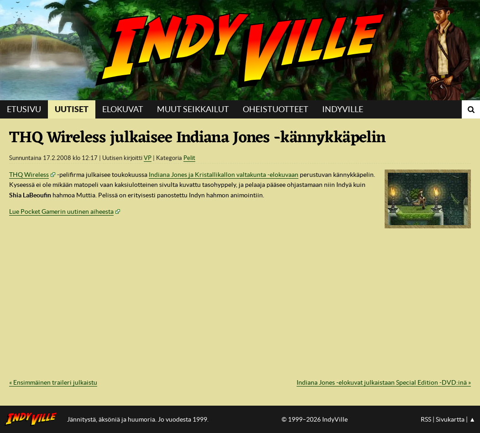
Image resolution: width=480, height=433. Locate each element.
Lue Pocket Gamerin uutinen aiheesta (61, 211)
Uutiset (72, 109)
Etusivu (24, 109)
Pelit (189, 158)
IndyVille (240, 50)
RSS (426, 419)
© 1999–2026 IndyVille (315, 419)
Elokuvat (122, 109)
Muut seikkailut (193, 109)
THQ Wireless (29, 174)
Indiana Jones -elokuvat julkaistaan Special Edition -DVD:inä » (384, 382)
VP (147, 158)
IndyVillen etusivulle (34, 419)
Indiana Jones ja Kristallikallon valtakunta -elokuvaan (223, 174)
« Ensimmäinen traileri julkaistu (53, 382)
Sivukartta (450, 419)
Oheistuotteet (275, 109)
